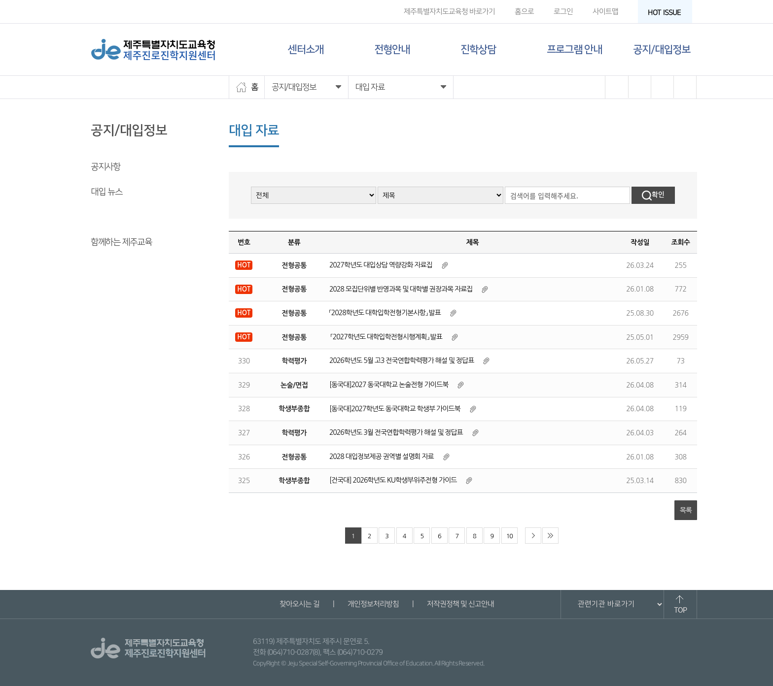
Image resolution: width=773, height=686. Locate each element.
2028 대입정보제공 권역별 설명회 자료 (381, 456)
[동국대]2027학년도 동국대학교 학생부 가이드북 (394, 408)
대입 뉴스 (106, 192)
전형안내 (392, 49)
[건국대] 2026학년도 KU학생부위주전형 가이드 (393, 480)
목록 (686, 510)
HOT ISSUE (667, 12)
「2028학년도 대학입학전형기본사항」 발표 (385, 312)
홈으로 (524, 11)
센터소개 (305, 49)
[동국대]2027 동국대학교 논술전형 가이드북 (388, 384)
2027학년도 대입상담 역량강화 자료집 (380, 264)
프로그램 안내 (574, 49)
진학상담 (478, 49)
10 (509, 536)
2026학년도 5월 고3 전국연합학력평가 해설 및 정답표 (401, 360)
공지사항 (105, 167)
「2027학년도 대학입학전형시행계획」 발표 (385, 336)
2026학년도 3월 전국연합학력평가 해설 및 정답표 (396, 432)
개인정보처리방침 (372, 604)
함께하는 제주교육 (121, 242)
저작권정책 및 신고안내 (459, 604)
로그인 (563, 11)
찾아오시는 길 (299, 604)
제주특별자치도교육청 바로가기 (449, 11)
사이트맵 (605, 11)
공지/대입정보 (661, 49)
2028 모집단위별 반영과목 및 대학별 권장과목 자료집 (401, 289)
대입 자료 (106, 217)
